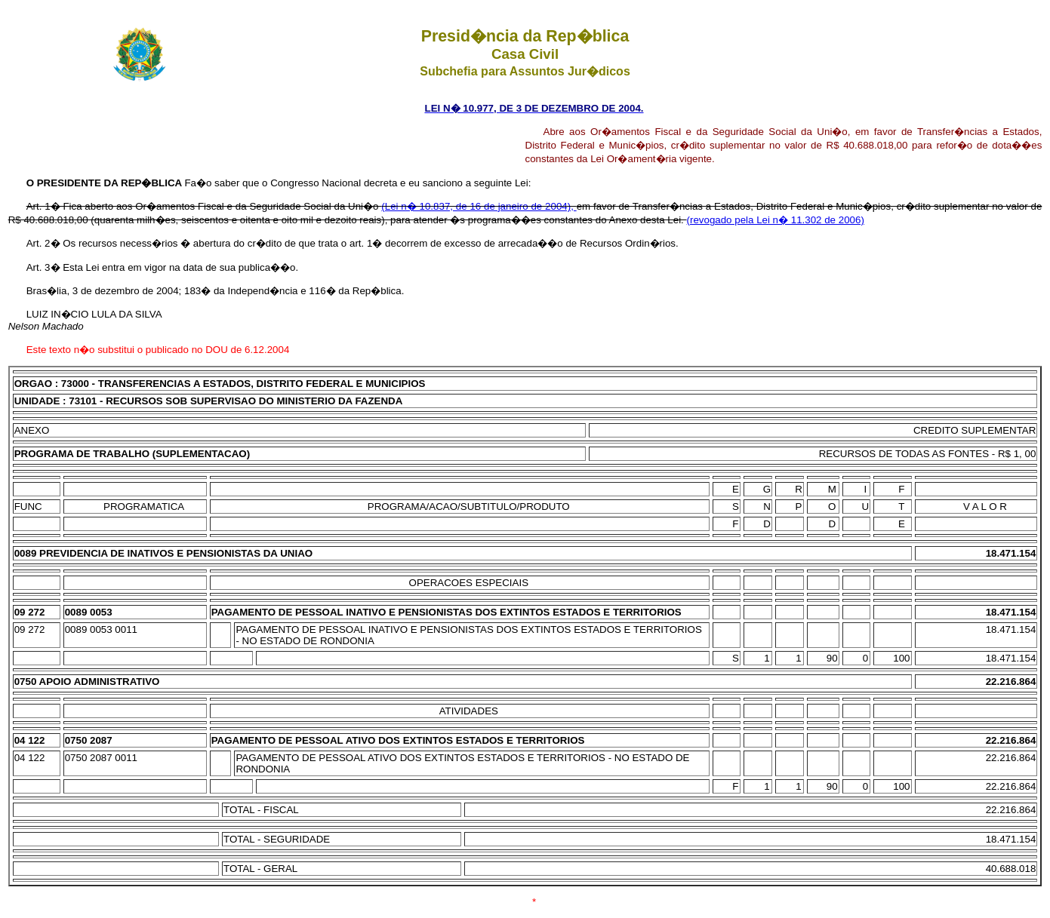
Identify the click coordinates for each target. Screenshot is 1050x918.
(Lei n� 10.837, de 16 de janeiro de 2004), (478, 206)
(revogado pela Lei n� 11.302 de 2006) (775, 220)
